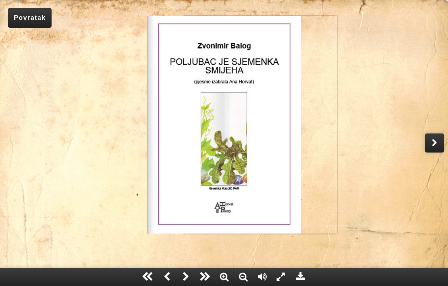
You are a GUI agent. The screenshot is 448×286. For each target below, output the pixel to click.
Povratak (30, 17)
